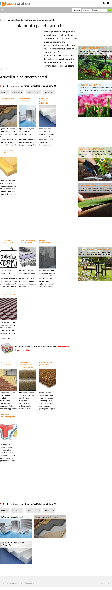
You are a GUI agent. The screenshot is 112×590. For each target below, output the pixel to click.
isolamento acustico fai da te (8, 293)
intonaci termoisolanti (45, 241)
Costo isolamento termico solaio (27, 241)
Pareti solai (29, 20)
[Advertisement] (28, 17)
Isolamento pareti (45, 20)
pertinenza (26, 86)
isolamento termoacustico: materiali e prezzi (27, 364)
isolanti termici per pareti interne (47, 363)
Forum (76, 10)
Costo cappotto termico (46, 517)
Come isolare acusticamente (7, 241)
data (51, 86)
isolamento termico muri (6, 363)
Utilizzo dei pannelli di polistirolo (44, 100)
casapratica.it (15, 20)
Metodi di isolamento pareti (8, 415)
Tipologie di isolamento (25, 99)
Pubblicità (105, 583)
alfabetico (40, 86)
